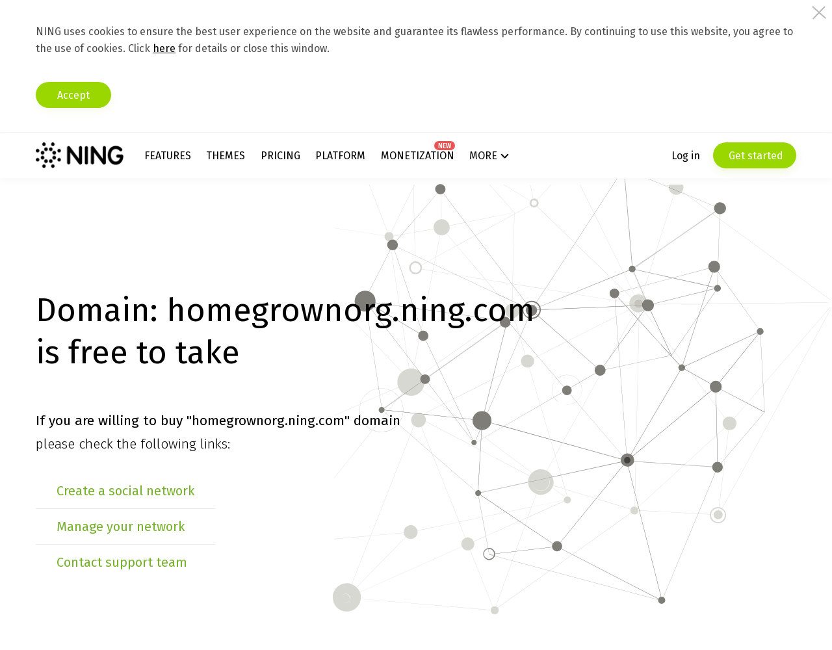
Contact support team (122, 562)
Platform (340, 156)
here (164, 48)
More (483, 156)
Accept (73, 95)
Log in (685, 156)
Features (167, 156)
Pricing (280, 156)
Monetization (417, 156)
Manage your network (121, 526)
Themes (225, 156)
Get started (754, 156)
